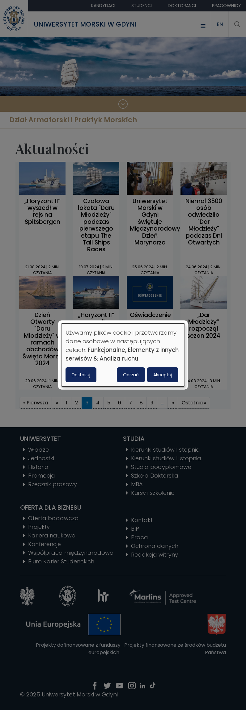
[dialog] (123, 355)
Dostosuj (81, 375)
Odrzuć (131, 375)
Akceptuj (162, 375)
